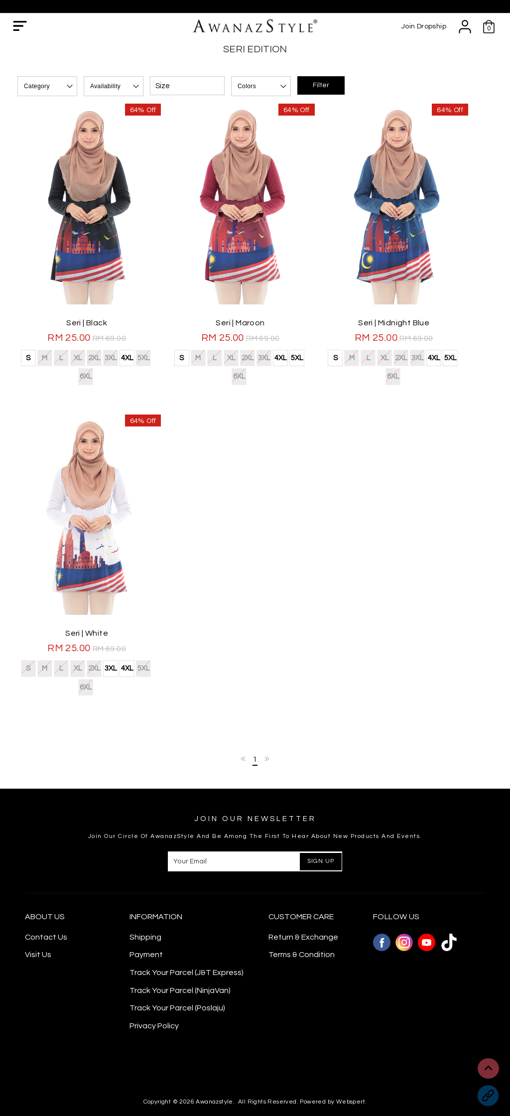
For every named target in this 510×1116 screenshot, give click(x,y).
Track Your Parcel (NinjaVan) (180, 968)
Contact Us (46, 914)
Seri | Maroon (248, 330)
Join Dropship (423, 26)
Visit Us (38, 932)
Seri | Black (89, 330)
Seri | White (89, 629)
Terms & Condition (301, 932)
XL (72, 363)
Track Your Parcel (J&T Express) (186, 950)
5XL (137, 363)
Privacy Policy (154, 1003)
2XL (88, 363)
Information (155, 894)
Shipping (145, 914)
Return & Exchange (303, 914)
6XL (154, 363)
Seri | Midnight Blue (407, 330)
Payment (146, 932)
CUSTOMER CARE (301, 894)
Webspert (350, 1079)
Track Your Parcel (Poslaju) (177, 985)
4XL (122, 365)
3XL (105, 363)
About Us (45, 894)
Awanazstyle (214, 1079)
